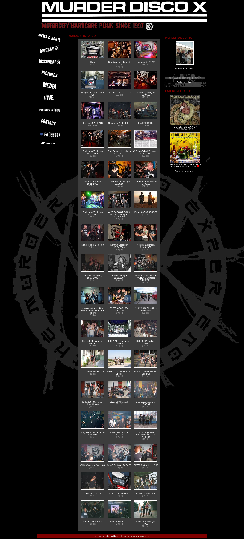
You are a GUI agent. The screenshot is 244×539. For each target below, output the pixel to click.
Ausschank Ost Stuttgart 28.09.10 (119, 182)
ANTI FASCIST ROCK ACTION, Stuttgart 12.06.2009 (119, 214)
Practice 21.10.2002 (119, 493)
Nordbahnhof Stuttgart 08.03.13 (119, 63)
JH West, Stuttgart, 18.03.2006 (92, 276)
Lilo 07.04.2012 (145, 123)
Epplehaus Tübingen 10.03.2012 (93, 152)
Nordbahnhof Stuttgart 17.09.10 (146, 182)
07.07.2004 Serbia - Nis (92, 371)
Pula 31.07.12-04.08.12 (119, 92)
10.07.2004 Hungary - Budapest (92, 342)
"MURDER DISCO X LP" (185, 127)
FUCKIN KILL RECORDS (183, 166)
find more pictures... (184, 68)
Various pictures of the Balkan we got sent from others (92, 310)
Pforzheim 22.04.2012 (92, 123)
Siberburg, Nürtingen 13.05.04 (146, 403)
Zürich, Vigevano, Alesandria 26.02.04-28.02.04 (146, 434)
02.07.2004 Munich (119, 402)
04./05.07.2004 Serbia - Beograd (145, 372)
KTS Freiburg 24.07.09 (92, 245)
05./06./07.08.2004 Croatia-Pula (119, 309)
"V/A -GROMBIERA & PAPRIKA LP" (184, 164)
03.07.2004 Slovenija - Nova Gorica (93, 403)
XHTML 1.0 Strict (102, 536)
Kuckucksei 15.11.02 (92, 493)
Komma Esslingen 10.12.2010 (92, 182)
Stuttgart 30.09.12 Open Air (92, 93)
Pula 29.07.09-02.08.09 (145, 212)
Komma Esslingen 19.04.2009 (119, 246)
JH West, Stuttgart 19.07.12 (146, 93)
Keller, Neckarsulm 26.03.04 (119, 433)
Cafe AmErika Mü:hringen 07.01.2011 (145, 152)
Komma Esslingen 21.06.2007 (146, 246)
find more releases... (185, 171)
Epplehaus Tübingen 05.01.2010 (93, 213)
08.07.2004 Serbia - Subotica (145, 342)
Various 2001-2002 (92, 521)
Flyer (92, 62)
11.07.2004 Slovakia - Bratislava (146, 309)
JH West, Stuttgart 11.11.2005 (119, 276)
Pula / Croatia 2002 (145, 493)
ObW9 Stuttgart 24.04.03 (119, 465)
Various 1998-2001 (119, 521)
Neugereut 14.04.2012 (119, 123)
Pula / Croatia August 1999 (145, 522)
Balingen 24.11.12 (146, 62)
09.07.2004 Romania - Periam (119, 342)
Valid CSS (115, 536)
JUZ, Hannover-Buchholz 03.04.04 (92, 433)
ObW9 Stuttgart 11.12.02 (146, 465)
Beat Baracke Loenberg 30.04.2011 (119, 152)
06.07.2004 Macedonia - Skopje (119, 372)
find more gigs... (185, 82)
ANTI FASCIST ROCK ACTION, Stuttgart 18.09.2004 (146, 277)
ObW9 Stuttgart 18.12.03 (92, 465)
